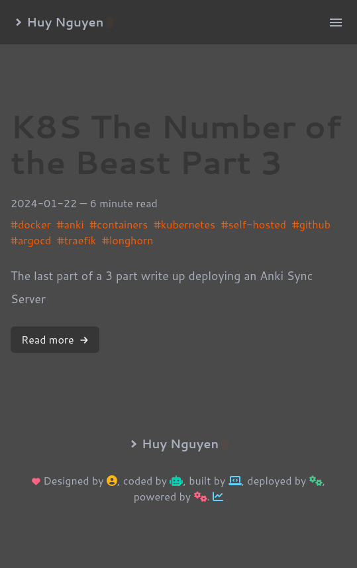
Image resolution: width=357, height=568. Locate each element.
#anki (70, 224)
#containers (118, 224)
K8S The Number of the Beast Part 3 (176, 143)
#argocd (31, 240)
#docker (31, 224)
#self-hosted (253, 224)
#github (311, 224)
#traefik (76, 240)
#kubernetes (184, 224)
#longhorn (127, 240)
